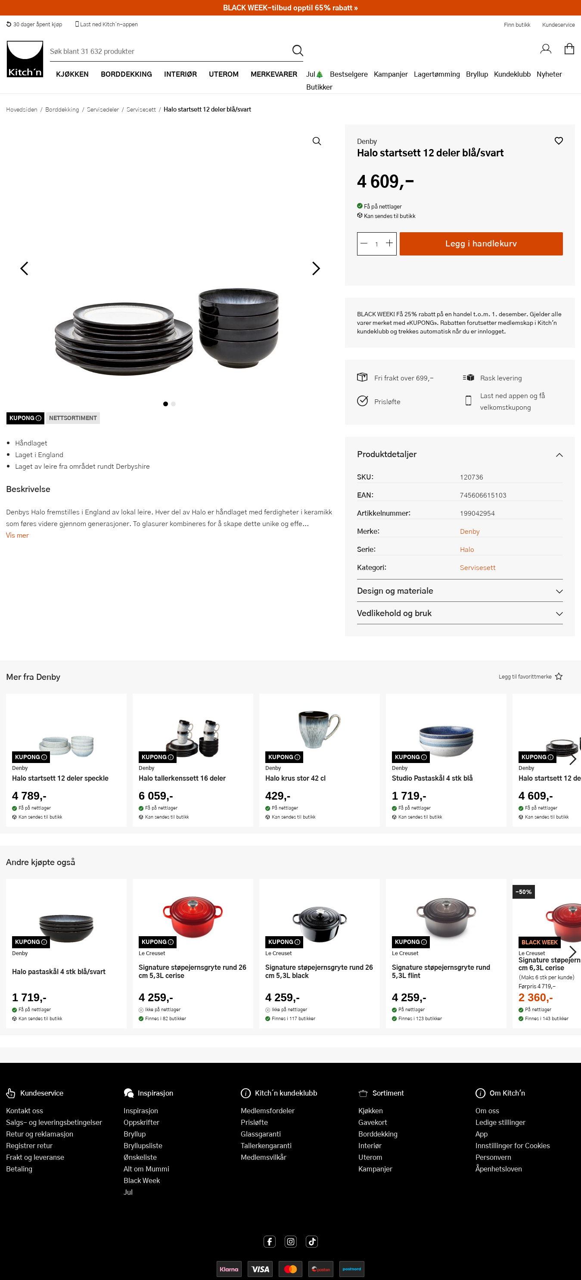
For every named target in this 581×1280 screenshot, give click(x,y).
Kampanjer (391, 74)
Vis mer (17, 535)
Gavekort (372, 1122)
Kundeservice (558, 24)
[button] (559, 141)
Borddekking (62, 109)
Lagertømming (437, 74)
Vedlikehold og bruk (394, 613)
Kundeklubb (512, 74)
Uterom (370, 1157)
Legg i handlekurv (481, 243)
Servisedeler (103, 109)
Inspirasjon (141, 1110)
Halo (467, 549)
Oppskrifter (141, 1122)
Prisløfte (387, 401)
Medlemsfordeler (268, 1110)
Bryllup (477, 74)
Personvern (493, 1157)
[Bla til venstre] (23, 268)
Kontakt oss (24, 1110)
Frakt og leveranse (35, 1157)
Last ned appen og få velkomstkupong (512, 401)
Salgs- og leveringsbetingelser (54, 1122)
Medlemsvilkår (263, 1157)
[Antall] (376, 244)
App (481, 1134)
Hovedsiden (21, 109)
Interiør (370, 1145)
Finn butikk (517, 24)
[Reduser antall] (363, 244)
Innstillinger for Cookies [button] (512, 1145)
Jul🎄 (315, 74)
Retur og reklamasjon (39, 1134)
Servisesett (141, 109)
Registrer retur (29, 1145)
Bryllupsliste (143, 1145)
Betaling (19, 1169)
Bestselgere (349, 74)
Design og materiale (395, 590)
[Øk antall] (389, 244)
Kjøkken (370, 1110)
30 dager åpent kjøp (34, 24)
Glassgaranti (261, 1134)
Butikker (319, 87)
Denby (367, 141)
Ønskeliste (140, 1157)
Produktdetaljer (386, 454)
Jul (128, 1192)
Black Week (142, 1180)
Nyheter (549, 74)
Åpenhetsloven (498, 1169)
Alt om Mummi (146, 1169)
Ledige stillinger (500, 1122)
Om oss (487, 1110)
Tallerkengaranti (266, 1145)
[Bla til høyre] (315, 268)
